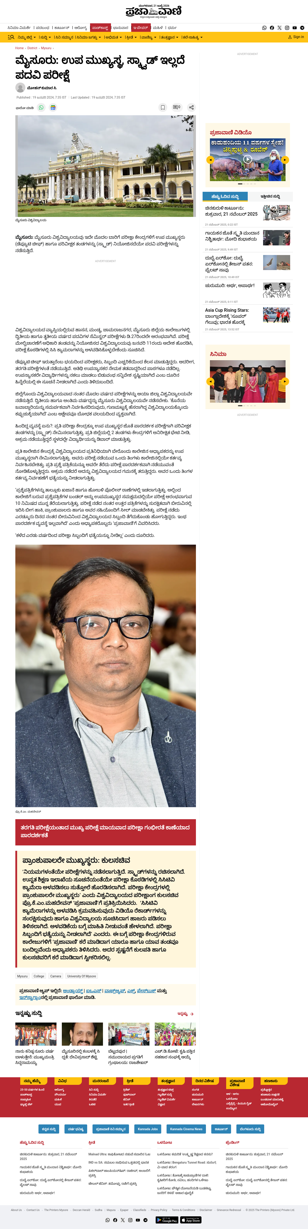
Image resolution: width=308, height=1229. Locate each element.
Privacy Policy (159, 1210)
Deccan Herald (81, 1210)
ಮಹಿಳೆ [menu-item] (158, 28)
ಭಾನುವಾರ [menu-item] (120, 28)
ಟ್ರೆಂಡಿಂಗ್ (232, 1143)
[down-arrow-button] (34, 37)
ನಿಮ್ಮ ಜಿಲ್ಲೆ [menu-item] (25, 37)
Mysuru (22, 976)
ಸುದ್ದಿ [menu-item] (43, 37)
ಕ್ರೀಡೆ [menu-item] (130, 37)
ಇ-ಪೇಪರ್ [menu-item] (140, 28)
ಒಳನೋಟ (164, 1143)
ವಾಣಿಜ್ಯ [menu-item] (147, 37)
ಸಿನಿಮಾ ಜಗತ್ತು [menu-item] (87, 37)
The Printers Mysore (56, 1210)
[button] (48, 1129)
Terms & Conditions (183, 1210)
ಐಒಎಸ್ (93, 990)
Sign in (296, 37)
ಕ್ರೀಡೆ (92, 1143)
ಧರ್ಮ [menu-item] (172, 28)
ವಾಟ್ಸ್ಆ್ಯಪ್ (115, 990)
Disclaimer (206, 1210)
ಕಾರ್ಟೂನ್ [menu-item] (61, 28)
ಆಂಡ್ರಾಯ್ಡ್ (73, 990)
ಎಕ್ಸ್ (131, 990)
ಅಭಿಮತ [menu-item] (112, 37)
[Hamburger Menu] (11, 37)
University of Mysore (81, 976)
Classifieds (139, 1210)
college (39, 976)
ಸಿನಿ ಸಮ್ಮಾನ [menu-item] (64, 37)
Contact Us (33, 1210)
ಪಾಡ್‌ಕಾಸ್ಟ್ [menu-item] (100, 28)
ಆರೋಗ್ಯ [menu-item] (80, 28)
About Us (16, 1210)
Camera (55, 976)
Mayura (111, 1210)
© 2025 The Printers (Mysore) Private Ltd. (270, 1210)
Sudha (98, 1210)
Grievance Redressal (229, 1210)
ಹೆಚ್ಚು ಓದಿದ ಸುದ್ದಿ (32, 1143)
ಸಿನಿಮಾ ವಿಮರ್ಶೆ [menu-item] (19, 28)
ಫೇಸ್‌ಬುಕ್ (146, 990)
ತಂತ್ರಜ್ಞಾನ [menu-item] (168, 37)
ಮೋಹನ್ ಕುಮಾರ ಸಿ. (42, 88)
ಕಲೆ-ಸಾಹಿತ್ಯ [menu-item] (191, 37)
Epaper (124, 1210)
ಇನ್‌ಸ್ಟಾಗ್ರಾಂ (30, 997)
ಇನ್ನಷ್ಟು (185, 1013)
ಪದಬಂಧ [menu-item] (42, 28)
